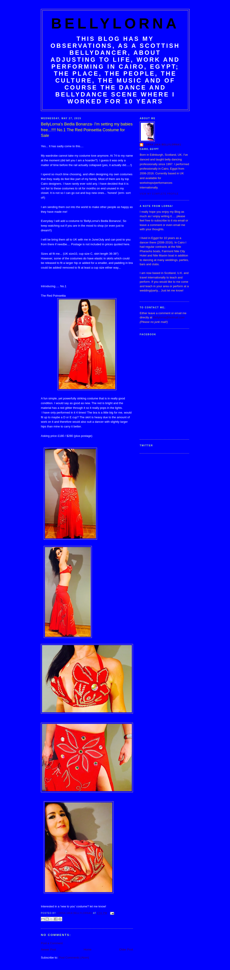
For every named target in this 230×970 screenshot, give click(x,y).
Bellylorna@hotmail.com (168, 317)
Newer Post (48, 949)
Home (88, 949)
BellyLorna (115, 23)
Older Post (126, 949)
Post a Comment (52, 943)
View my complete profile (159, 194)
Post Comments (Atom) (74, 957)
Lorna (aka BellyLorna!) (162, 144)
